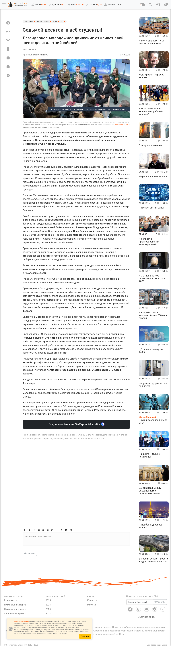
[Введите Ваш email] (139, 602)
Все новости (10, 600)
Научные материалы (15, 609)
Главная (30, 22)
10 (67, 22)
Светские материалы (15, 613)
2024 (48, 604)
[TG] (8, 22)
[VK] (8, 40)
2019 (59, 22)
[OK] (8, 49)
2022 (48, 613)
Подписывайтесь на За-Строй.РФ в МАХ (76, 424)
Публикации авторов (15, 604)
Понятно (85, 636)
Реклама (91, 604)
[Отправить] (8, 66)
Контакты (92, 600)
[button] (4, 5)
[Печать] (8, 58)
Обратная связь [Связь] (146, 617)
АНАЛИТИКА (112, 4)
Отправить (29, 553)
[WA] (8, 31)
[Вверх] (8, 75)
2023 (48, 609)
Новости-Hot (45, 22)
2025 (48, 600)
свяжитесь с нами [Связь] (122, 125)
